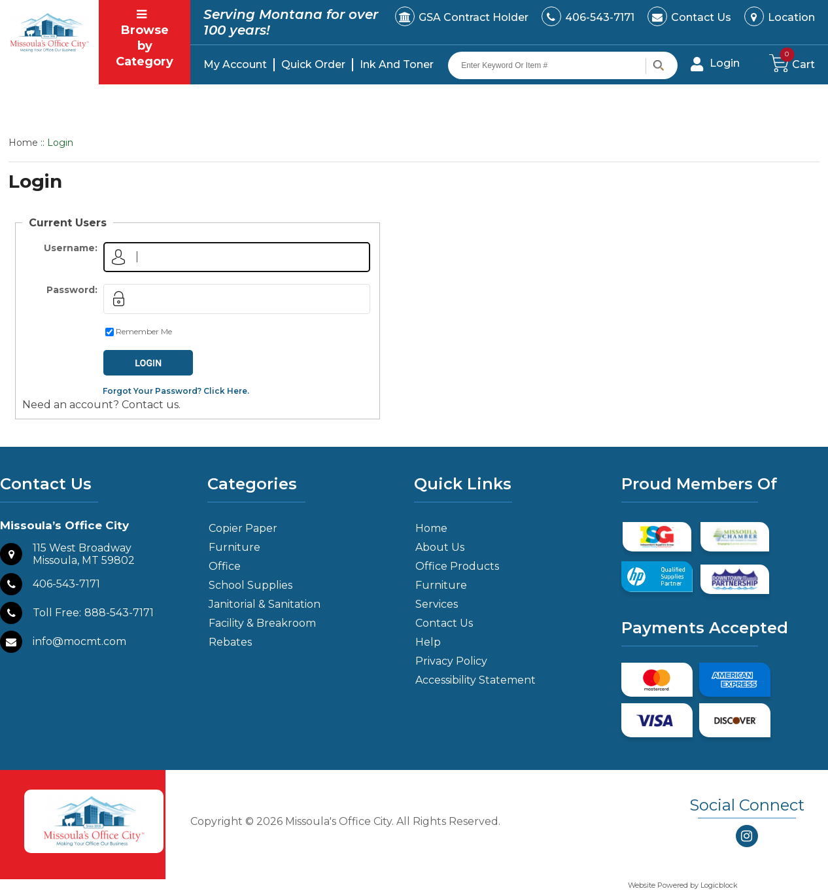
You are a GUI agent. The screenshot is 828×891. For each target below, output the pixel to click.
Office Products (457, 566)
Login (725, 63)
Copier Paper (243, 528)
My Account (235, 64)
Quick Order (313, 64)
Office (225, 566)
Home (23, 142)
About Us (439, 547)
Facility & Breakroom (262, 623)
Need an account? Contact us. (101, 404)
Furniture (234, 547)
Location (791, 17)
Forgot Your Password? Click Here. (176, 391)
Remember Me (144, 331)
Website (642, 885)
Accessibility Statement (475, 680)
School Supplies (250, 585)
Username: (70, 248)
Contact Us (701, 17)
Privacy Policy (451, 661)
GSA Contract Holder (473, 17)
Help (428, 642)
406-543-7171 (599, 17)
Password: (71, 290)
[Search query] (563, 65)
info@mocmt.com (79, 641)
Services (436, 604)
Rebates (230, 642)
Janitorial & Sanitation (264, 604)
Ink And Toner (397, 64)
